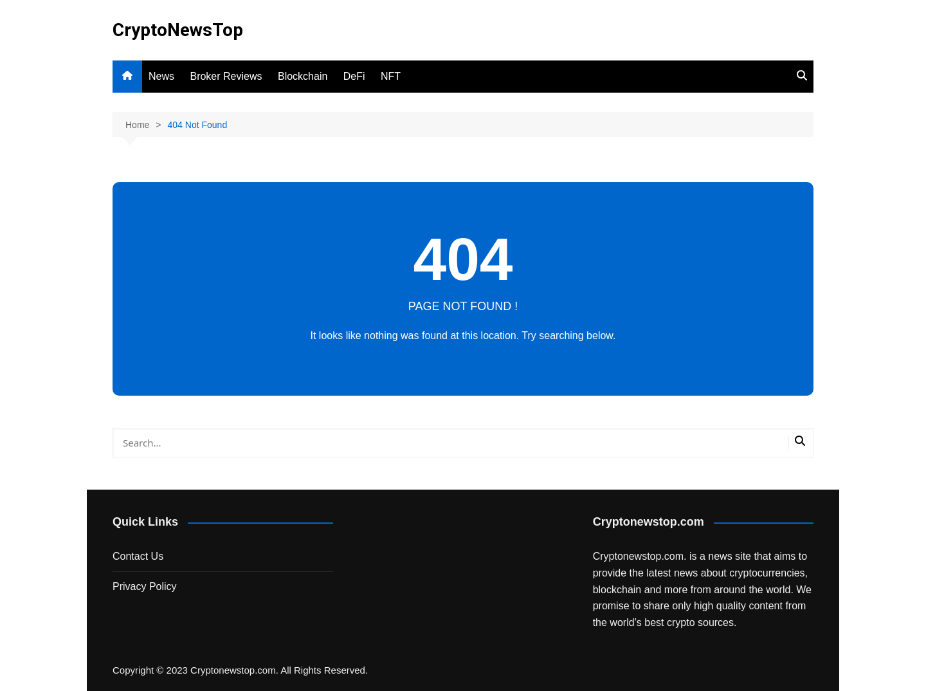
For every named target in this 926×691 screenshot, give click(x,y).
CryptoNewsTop (178, 30)
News (161, 76)
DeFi (354, 76)
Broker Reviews (226, 76)
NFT (391, 76)
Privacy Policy (145, 586)
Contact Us (138, 556)
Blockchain (302, 76)
